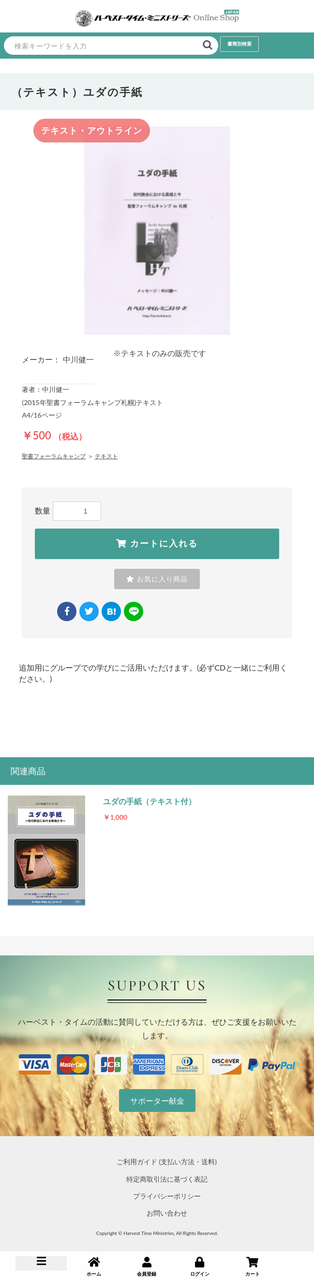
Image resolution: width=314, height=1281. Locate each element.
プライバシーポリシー (167, 1196)
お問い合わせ (167, 1213)
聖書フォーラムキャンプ (54, 456)
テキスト (106, 456)
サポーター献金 (157, 1100)
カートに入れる (157, 543)
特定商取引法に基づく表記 (167, 1179)
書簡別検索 (239, 44)
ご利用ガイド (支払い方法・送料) (167, 1161)
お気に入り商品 (157, 579)
